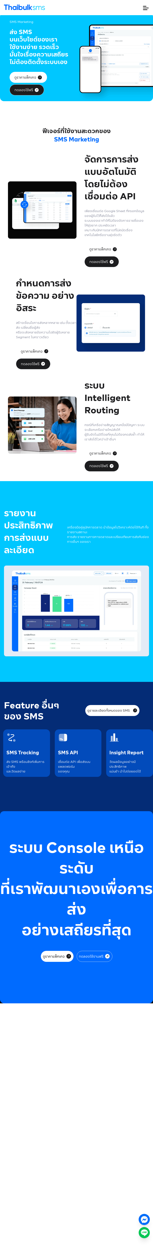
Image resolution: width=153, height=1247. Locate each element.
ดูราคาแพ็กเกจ (28, 77)
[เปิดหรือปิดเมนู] (146, 7)
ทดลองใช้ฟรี (27, 90)
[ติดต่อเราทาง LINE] (144, 1232)
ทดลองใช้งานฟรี (94, 956)
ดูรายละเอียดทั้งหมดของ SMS (112, 710)
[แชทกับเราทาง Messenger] (144, 1219)
